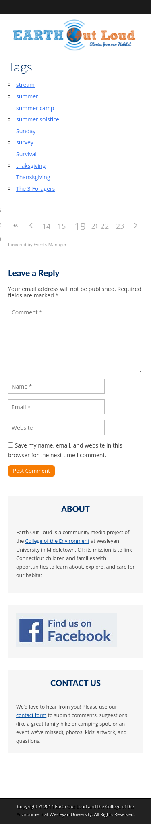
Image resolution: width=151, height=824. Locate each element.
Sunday (25, 131)
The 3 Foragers (35, 188)
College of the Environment (57, 540)
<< (15, 225)
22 (105, 226)
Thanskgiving (33, 177)
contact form (31, 715)
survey (24, 142)
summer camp (35, 108)
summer (27, 96)
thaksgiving (31, 165)
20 (95, 226)
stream (25, 84)
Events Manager (49, 244)
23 (120, 226)
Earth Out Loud (71, 806)
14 (46, 226)
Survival (26, 154)
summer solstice (37, 119)
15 (62, 226)
